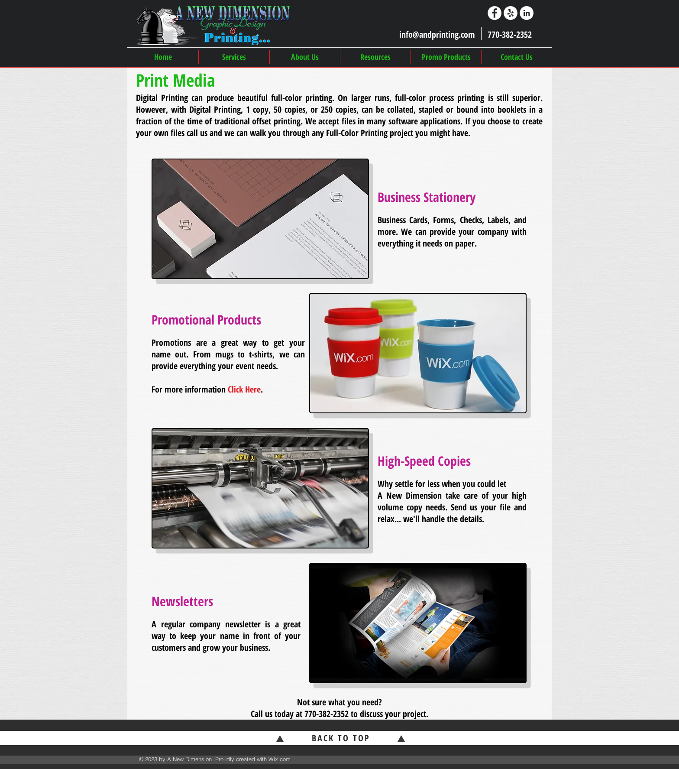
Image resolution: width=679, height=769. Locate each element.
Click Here (244, 389)
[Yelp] (510, 13)
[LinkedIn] (527, 13)
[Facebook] (494, 13)
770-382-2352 (326, 714)
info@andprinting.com (437, 34)
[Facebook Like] (518, 760)
